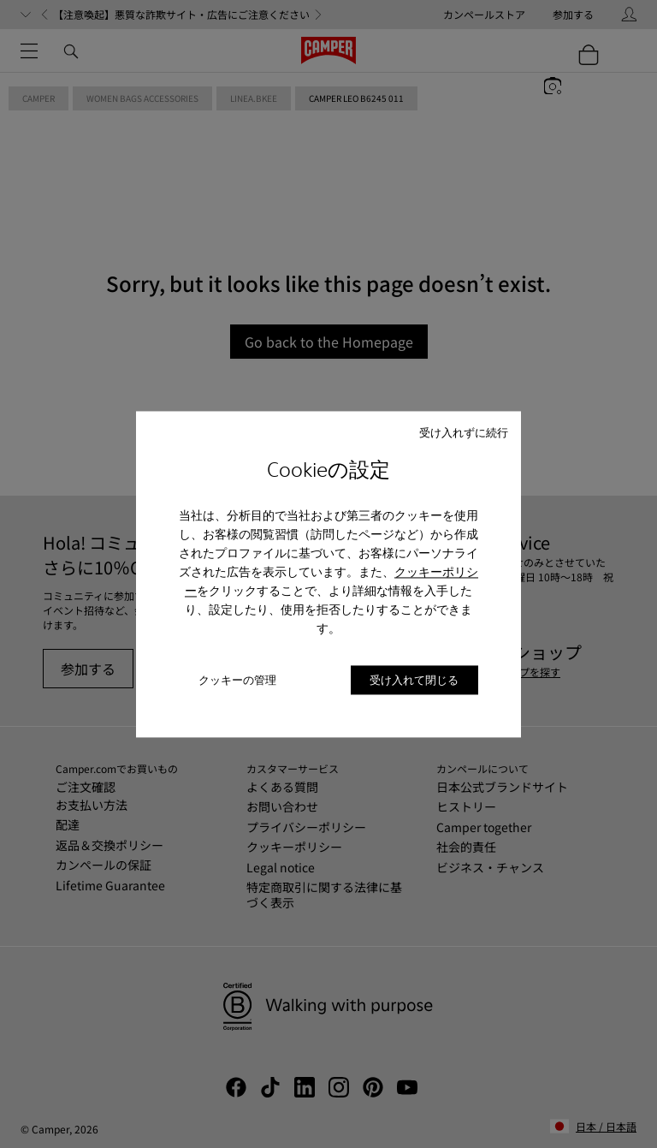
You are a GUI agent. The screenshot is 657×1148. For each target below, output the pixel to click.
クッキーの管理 (237, 679)
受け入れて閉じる (414, 679)
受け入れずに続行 (463, 432)
